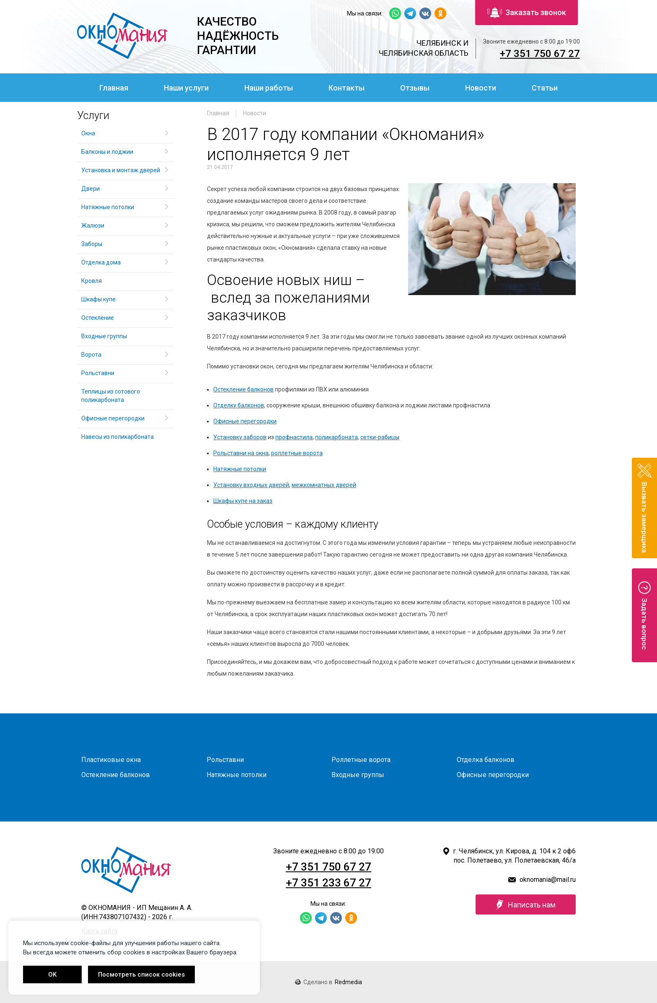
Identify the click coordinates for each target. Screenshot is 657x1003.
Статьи (545, 87)
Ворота (91, 354)
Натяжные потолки (239, 469)
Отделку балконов (238, 405)
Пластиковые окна (111, 760)
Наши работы (268, 87)
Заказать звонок (526, 12)
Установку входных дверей (251, 485)
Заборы (91, 244)
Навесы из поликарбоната (117, 436)
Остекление (97, 317)
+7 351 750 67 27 (540, 54)
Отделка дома (101, 262)
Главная (113, 87)
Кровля (91, 280)
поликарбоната (336, 437)
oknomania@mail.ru (548, 880)
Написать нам (526, 904)
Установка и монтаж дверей (121, 170)
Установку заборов (239, 437)
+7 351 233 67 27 (328, 882)
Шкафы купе (98, 299)
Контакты (346, 87)
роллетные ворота (297, 453)
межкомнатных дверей (324, 485)
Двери (90, 188)
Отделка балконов (486, 760)
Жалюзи (92, 225)
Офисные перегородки (245, 421)
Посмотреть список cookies (141, 974)
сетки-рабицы (379, 437)
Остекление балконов (243, 389)
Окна (88, 133)
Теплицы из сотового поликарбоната (110, 395)
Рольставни (97, 373)
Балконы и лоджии (107, 151)
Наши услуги (186, 87)
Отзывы (414, 87)
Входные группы (104, 336)
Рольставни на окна (241, 453)
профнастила (294, 437)
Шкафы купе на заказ (242, 501)
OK (52, 974)
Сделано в (328, 982)
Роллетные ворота (361, 760)
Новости (480, 87)
